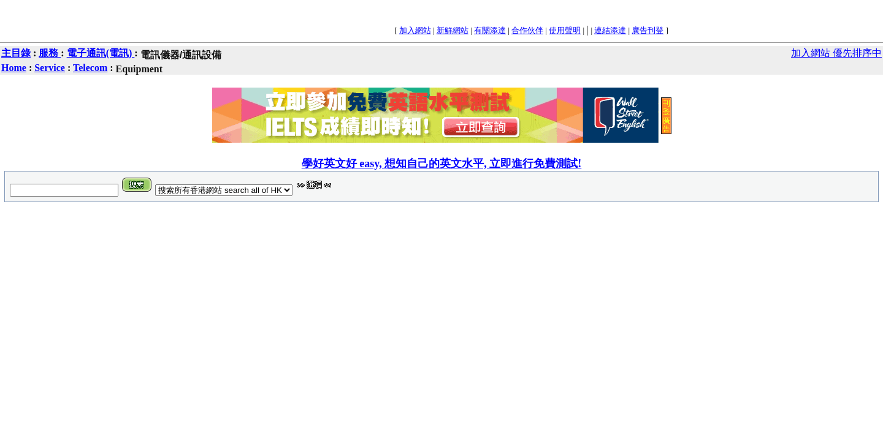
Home (13, 67)
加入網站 (415, 30)
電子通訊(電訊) (101, 53)
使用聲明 (565, 30)
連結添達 (610, 30)
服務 (50, 53)
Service (49, 67)
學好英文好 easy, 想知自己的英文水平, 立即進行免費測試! (442, 163)
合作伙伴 (527, 30)
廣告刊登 (647, 30)
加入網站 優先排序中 (836, 53)
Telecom (90, 67)
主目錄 (16, 53)
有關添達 (490, 30)
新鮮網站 (452, 30)
